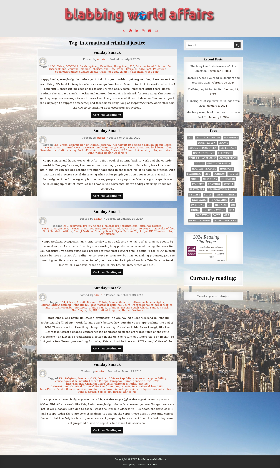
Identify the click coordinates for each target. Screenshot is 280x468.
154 (61, 378)
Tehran (128, 231)
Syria (118, 231)
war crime (129, 392)
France (113, 302)
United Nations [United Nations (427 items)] (213, 210)
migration (52, 307)
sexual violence (163, 389)
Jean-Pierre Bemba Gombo (57, 389)
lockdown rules (161, 147)
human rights (155, 302)
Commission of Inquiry (84, 145)
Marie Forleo (133, 228)
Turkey (117, 392)
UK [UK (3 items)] (209, 205)
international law (103, 69)
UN (95, 310)
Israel (121, 69)
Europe (104, 381)
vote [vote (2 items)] (216, 215)
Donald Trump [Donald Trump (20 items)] (203, 153)
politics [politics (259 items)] (198, 184)
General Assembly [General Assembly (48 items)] (202, 158)
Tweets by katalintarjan (213, 296)
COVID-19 (72, 66)
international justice (53, 228)
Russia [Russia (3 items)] (228, 184)
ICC (132, 66)
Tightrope (141, 231)
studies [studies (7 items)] (194, 195)
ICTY (155, 381)
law (89, 389)
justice (81, 389)
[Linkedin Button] (136, 30)
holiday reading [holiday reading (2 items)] (204, 169)
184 (63, 302)
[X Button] (123, 30)
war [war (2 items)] (226, 215)
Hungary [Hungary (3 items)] (226, 169)
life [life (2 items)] (207, 174)
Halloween (138, 302)
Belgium (70, 378)
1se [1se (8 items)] (190, 137)
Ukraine (159, 231)
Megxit (148, 228)
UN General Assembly (135, 150)
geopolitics (163, 145)
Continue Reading (108, 115)
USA (154, 150)
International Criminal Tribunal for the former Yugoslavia (91, 386)
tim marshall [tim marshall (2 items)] (225, 195)
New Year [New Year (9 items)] (210, 179)
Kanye (130, 69)
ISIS (160, 386)
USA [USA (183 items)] (231, 210)
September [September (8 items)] (196, 189)
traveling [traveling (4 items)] (199, 200)
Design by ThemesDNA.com (140, 464)
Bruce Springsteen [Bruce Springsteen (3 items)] (203, 148)
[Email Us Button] (156, 30)
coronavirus (109, 145)
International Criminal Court (155, 66)
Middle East (143, 69)
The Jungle (78, 310)
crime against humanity (71, 381)
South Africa (139, 307)
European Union (120, 381)
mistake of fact (164, 228)
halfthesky (111, 226)
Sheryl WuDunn (84, 231)
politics (66, 231)
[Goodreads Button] (149, 30)
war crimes (166, 150)
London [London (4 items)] (219, 174)
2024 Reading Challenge (206, 239)
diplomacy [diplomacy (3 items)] (228, 148)
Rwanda (45, 150)
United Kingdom (109, 310)
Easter (93, 381)
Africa (71, 302)
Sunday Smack (107, 52)
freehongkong (88, 66)
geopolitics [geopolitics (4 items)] (228, 158)
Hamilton (106, 66)
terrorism (104, 392)
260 (52, 66)
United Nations (132, 310)
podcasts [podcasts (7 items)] (228, 179)
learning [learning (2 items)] (194, 174)
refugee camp (97, 307)
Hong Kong (121, 66)
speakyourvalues (66, 71)
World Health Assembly (111, 153)
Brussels (83, 378)
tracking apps (108, 71)
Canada (98, 226)
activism (76, 226)
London (118, 228)
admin (101, 59)
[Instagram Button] (143, 30)
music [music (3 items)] (195, 179)
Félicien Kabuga (143, 145)
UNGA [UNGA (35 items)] (195, 210)
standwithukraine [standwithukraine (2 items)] (222, 189)
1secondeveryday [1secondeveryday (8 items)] (208, 137)
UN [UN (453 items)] (233, 205)
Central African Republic (115, 378)
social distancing (64, 150)
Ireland (107, 228)
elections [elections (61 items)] (225, 153)
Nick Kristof (51, 231)
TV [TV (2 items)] (232, 200)
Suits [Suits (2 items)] (208, 195)
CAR (93, 378)
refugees (113, 307)
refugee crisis (128, 389)
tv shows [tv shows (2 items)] (197, 205)
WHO (91, 153)
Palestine (159, 69)
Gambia (124, 302)
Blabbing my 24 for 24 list (205, 89)
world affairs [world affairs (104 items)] (200, 220)
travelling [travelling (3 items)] (218, 200)
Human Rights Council (56, 305)
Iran (97, 228)
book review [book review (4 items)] (207, 143)
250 (65, 226)
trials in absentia (132, 71)
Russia (125, 307)
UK (151, 231)
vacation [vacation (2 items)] (203, 215)
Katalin (203, 247)
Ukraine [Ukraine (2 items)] (221, 205)
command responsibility (149, 378)
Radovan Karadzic (106, 389)
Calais (103, 302)
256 (56, 145)
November (67, 307)
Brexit (87, 226)
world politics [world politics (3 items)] (225, 220)
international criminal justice (69, 69)
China (60, 66)
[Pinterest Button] (130, 30)
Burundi (92, 302)
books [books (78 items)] (223, 143)
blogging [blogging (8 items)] (231, 137)
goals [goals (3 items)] (199, 163)
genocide (139, 381)
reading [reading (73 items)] (214, 184)
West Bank (152, 71)
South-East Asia (88, 150)
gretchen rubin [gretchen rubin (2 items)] (219, 163)
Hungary (78, 305)
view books (221, 260)
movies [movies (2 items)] (233, 174)
